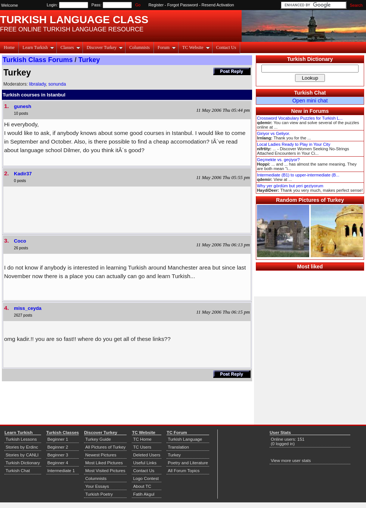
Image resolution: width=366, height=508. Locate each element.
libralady (37, 84)
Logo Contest (146, 478)
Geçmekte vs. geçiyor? (278, 159)
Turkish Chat (310, 93)
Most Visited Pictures (105, 470)
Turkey (89, 60)
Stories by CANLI (22, 455)
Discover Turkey (105, 47)
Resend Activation (218, 5)
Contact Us (226, 47)
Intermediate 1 (61, 470)
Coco (20, 241)
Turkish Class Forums (38, 60)
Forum (167, 47)
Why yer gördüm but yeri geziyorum (290, 186)
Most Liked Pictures (103, 463)
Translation (178, 447)
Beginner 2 (57, 447)
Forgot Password (182, 5)
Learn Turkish (38, 47)
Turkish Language (185, 439)
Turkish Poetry (99, 494)
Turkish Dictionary (310, 59)
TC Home (142, 439)
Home (9, 47)
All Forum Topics (183, 470)
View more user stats (291, 460)
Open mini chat (310, 101)
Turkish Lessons (21, 439)
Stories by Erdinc (22, 447)
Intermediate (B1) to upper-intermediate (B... (298, 175)
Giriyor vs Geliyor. (273, 133)
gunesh (22, 106)
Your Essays (97, 486)
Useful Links (144, 463)
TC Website (196, 47)
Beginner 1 (57, 439)
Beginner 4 (57, 463)
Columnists (139, 47)
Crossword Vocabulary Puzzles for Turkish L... (299, 118)
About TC (142, 486)
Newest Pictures (100, 455)
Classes (70, 47)
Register (156, 5)
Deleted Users (146, 455)
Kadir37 (23, 173)
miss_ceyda (27, 308)
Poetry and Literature (188, 463)
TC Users (142, 447)
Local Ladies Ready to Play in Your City (293, 144)
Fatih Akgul (143, 494)
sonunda (57, 84)
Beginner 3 (57, 455)
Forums (319, 111)
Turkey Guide (98, 439)
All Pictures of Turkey (105, 447)
